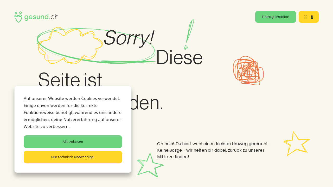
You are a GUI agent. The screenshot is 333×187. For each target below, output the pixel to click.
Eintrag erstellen (275, 16)
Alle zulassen (73, 141)
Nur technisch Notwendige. (72, 157)
